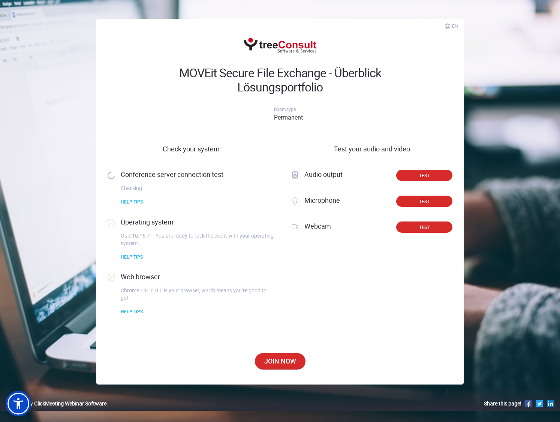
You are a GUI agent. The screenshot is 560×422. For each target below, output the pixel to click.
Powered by (56, 403)
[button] (18, 404)
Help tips (132, 201)
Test (424, 175)
